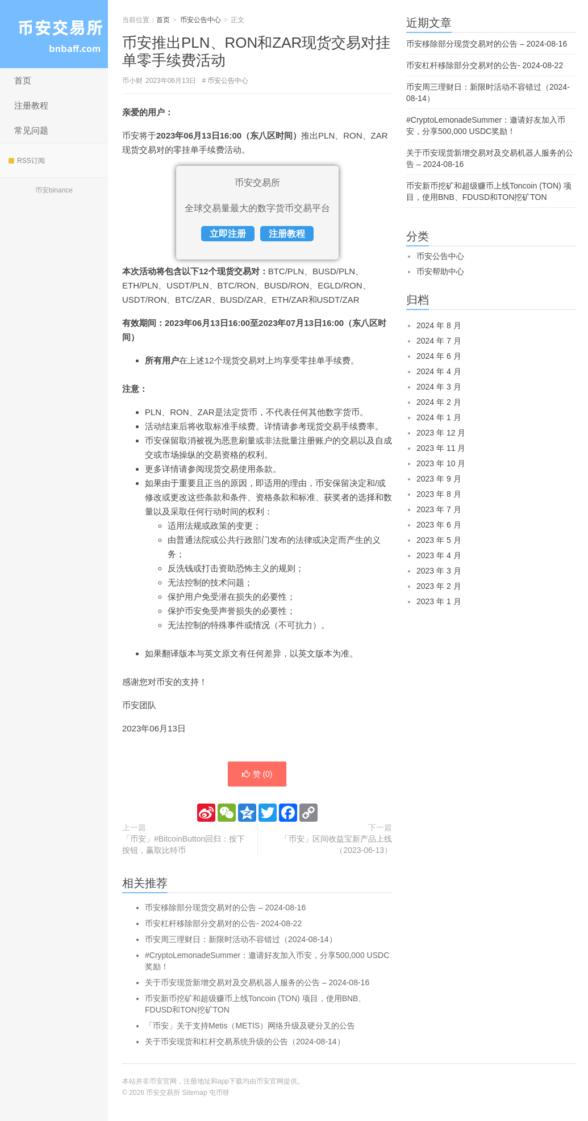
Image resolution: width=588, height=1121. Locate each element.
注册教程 (31, 105)
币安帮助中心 (440, 271)
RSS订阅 (27, 161)
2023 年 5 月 (438, 540)
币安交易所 (54, 34)
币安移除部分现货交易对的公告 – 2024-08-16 (225, 907)
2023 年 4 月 (438, 555)
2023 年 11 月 (440, 448)
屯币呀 (219, 1093)
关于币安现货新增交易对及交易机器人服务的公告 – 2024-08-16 (257, 982)
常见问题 (31, 130)
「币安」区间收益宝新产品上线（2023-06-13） (336, 844)
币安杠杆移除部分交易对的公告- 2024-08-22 (223, 923)
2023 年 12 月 (440, 432)
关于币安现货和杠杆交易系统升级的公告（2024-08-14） (245, 1041)
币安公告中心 (200, 20)
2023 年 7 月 (438, 509)
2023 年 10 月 (440, 463)
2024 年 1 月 (438, 417)
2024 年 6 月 (438, 356)
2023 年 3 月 (438, 570)
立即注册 (228, 234)
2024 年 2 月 (438, 402)
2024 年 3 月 (438, 386)
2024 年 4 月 (438, 371)
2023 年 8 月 (438, 494)
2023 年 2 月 (438, 586)
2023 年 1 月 (438, 601)
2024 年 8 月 (438, 325)
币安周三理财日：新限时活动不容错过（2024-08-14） (241, 939)
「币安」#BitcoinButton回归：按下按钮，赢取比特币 (183, 844)
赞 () (256, 774)
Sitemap (194, 1093)
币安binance (54, 190)
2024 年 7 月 (438, 340)
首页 (22, 80)
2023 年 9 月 (438, 478)
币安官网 (269, 1081)
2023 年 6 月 (438, 524)
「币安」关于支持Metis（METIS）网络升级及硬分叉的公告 (250, 1025)
